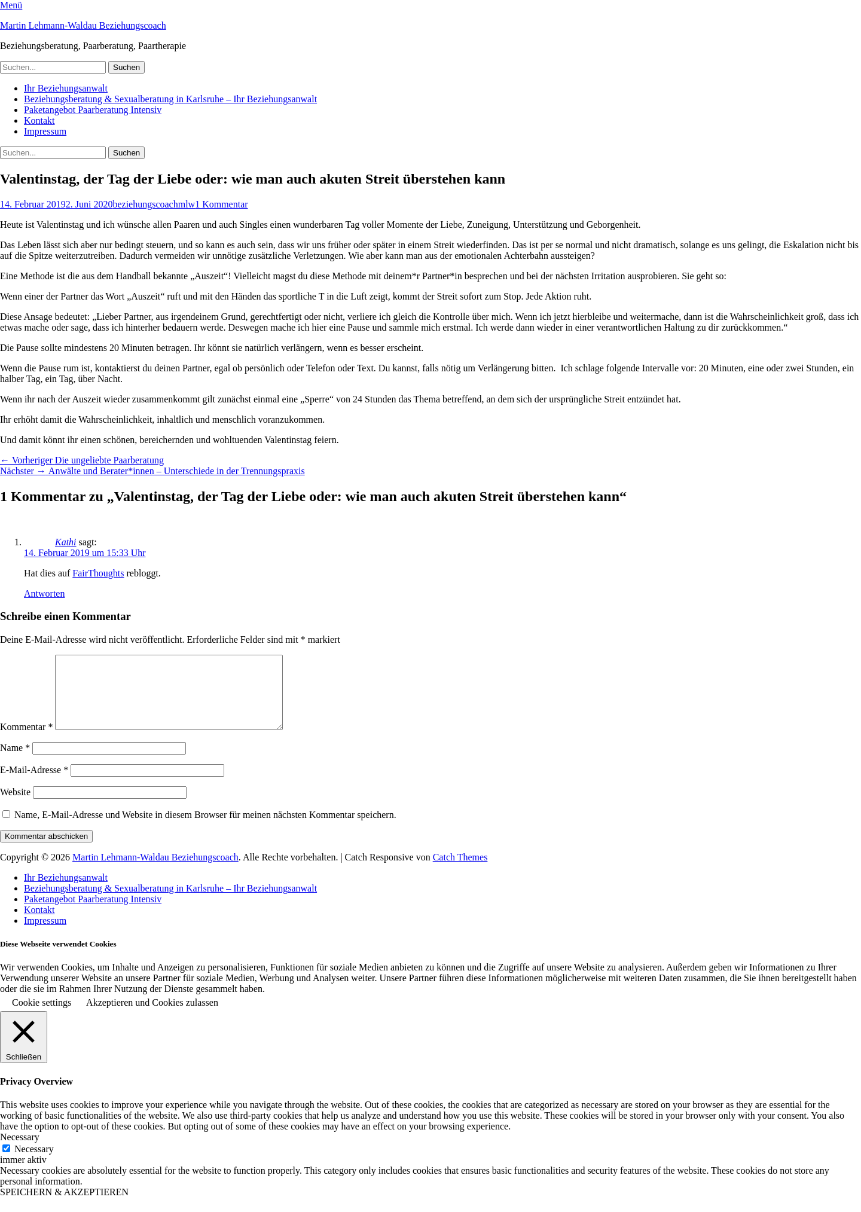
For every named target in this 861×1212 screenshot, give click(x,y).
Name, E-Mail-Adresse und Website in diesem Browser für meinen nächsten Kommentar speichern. (205, 829)
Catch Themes (460, 871)
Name (15, 762)
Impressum (45, 131)
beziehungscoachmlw (153, 204)
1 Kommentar (221, 204)
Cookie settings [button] (41, 1017)
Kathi (66, 542)
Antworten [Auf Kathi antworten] (44, 593)
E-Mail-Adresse (34, 784)
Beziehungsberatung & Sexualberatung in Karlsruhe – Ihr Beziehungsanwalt (170, 99)
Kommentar (26, 741)
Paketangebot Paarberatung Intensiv (92, 110)
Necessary (34, 1163)
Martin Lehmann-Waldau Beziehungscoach (83, 25)
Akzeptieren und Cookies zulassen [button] (152, 1017)
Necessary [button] (19, 1151)
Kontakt (39, 120)
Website (15, 806)
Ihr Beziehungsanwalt (66, 88)
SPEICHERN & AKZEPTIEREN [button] (64, 1206)
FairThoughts (98, 573)
